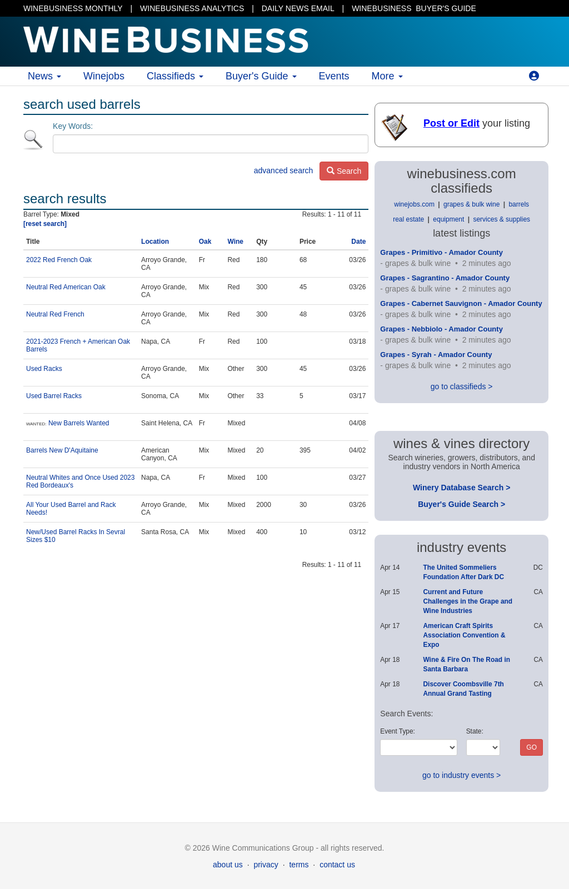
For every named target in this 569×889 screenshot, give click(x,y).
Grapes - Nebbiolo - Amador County (441, 329)
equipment (448, 219)
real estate (408, 219)
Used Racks (44, 369)
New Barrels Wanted (78, 423)
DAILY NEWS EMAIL (298, 8)
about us (228, 864)
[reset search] (45, 224)
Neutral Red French (55, 314)
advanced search (283, 170)
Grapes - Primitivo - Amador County (441, 252)
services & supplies (501, 219)
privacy (265, 864)
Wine (235, 241)
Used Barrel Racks (54, 396)
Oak (205, 241)
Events (334, 76)
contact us (337, 864)
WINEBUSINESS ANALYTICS (192, 8)
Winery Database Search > (461, 487)
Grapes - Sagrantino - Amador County (445, 278)
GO (531, 747)
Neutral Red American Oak (66, 287)
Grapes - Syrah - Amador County (436, 354)
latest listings (461, 233)
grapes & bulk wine (471, 204)
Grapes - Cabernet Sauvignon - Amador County (461, 303)
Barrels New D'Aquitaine (62, 450)
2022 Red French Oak (59, 260)
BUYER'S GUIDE (414, 8)
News (44, 76)
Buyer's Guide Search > (461, 504)
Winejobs (103, 76)
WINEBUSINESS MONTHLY (73, 8)
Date (358, 241)
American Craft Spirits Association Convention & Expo (464, 635)
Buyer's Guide (261, 76)
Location (155, 241)
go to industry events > (461, 775)
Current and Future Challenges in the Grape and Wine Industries (467, 601)
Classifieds (175, 76)
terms (298, 864)
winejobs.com (414, 204)
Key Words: (73, 126)
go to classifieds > (462, 386)
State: (474, 731)
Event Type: (397, 731)
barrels (518, 204)
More (387, 76)
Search (344, 171)
